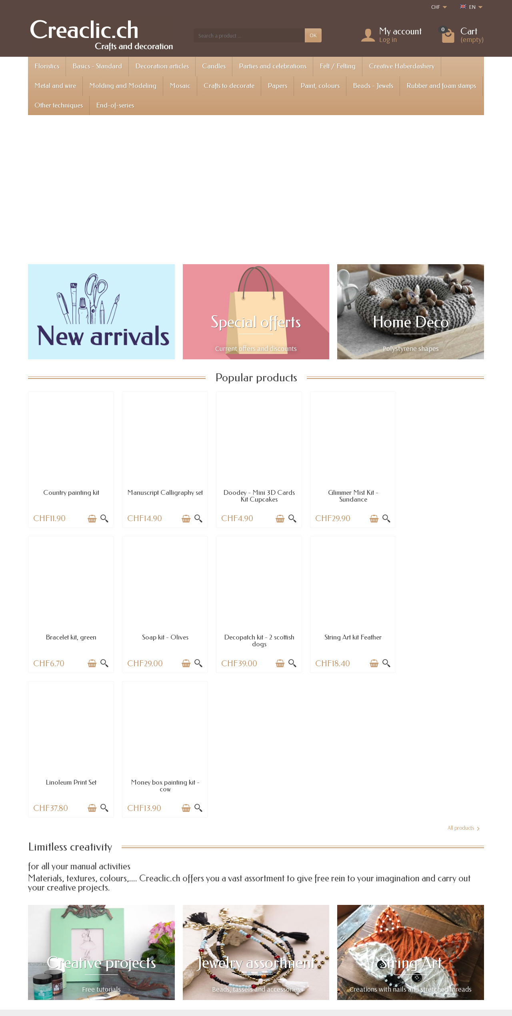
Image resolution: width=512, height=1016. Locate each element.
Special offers (258, 928)
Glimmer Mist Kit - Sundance (349, 495)
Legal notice (351, 928)
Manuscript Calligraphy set (163, 495)
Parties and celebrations (272, 66)
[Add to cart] (91, 517)
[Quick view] (103, 517)
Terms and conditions (361, 948)
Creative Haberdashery (401, 66)
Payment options (168, 948)
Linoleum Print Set (349, 635)
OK (313, 35)
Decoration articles (162, 66)
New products (259, 938)
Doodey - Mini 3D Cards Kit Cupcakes (256, 495)
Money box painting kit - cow (441, 638)
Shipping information (173, 928)
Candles (214, 66)
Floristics (46, 66)
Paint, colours (320, 86)
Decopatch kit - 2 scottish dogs (163, 638)
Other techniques (58, 105)
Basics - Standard (97, 66)
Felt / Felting (338, 66)
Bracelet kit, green (441, 491)
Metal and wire (55, 86)
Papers (277, 86)
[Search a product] (249, 35)
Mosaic (180, 86)
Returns (158, 938)
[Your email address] (238, 981)
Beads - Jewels (373, 86)
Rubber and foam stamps (441, 86)
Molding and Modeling (122, 86)
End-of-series (115, 105)
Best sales (254, 948)
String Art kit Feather (256, 635)
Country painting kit (70, 491)
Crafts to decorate (229, 86)
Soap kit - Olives (70, 635)
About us (347, 938)
